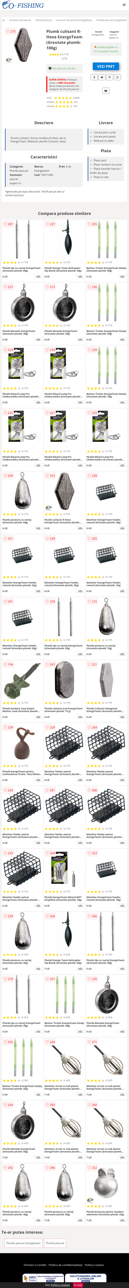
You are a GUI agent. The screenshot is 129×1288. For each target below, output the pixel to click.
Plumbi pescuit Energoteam (111, 20)
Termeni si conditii (35, 1265)
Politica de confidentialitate (66, 1265)
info (38, 276)
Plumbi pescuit (44, 20)
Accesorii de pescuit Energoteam (74, 20)
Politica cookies (94, 1265)
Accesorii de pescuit (20, 20)
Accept (78, 1285)
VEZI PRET (106, 66)
